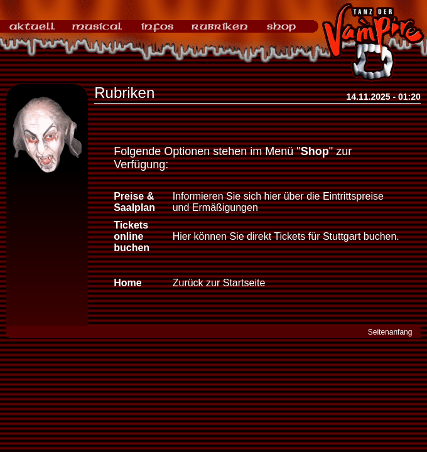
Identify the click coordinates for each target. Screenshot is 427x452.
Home (127, 282)
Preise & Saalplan (134, 202)
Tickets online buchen (131, 236)
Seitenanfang (390, 332)
